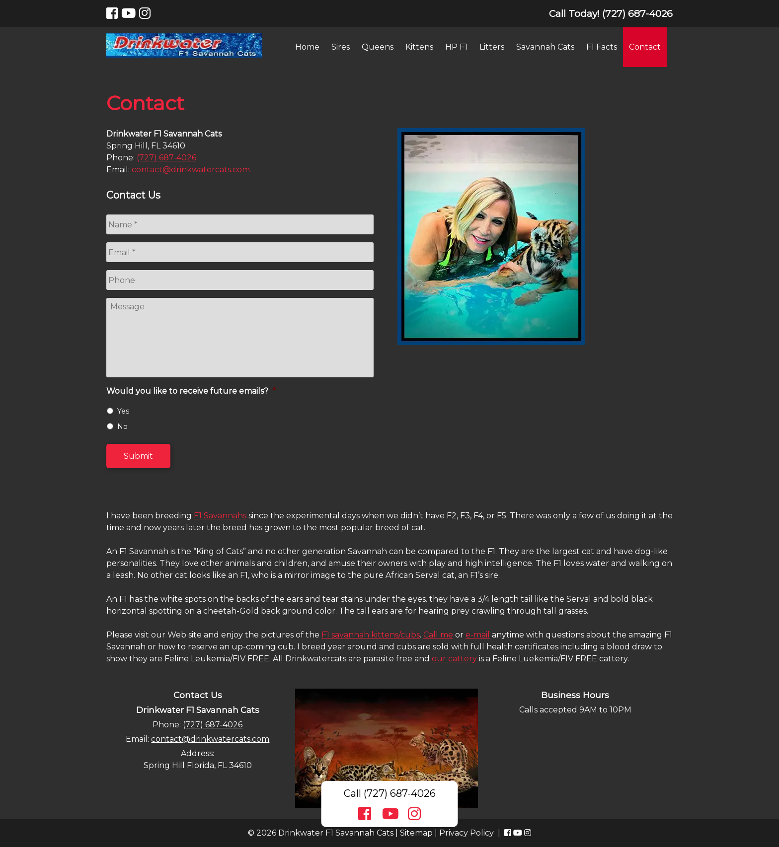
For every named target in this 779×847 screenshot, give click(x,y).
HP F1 (456, 47)
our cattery (454, 658)
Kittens (419, 47)
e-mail (478, 634)
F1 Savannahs (220, 515)
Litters (491, 47)
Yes (123, 411)
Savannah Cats (545, 47)
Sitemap (416, 833)
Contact (645, 47)
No (122, 426)
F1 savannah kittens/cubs (370, 634)
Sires (340, 47)
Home (307, 47)
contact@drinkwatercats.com (191, 169)
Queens (377, 47)
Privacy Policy (466, 833)
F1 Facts (601, 47)
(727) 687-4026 (166, 157)
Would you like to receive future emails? (191, 391)
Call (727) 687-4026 (390, 793)
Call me (438, 634)
